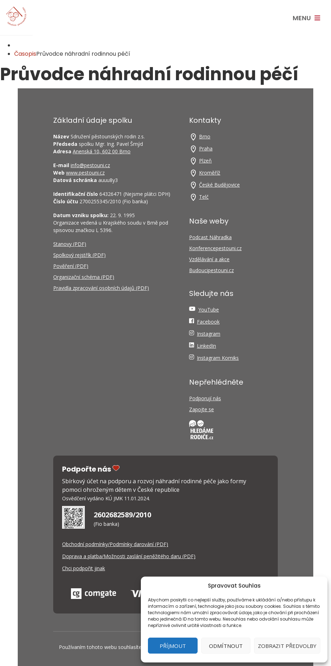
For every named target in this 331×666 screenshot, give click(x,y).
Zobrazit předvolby (287, 645)
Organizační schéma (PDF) (83, 277)
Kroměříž (209, 172)
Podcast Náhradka (210, 237)
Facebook (208, 321)
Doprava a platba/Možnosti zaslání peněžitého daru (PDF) (128, 556)
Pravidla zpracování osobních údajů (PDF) (101, 288)
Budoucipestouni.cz (211, 270)
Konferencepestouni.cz (215, 248)
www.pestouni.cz (85, 172)
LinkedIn (206, 345)
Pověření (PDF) (70, 266)
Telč (204, 196)
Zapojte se (201, 409)
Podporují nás (205, 398)
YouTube (208, 309)
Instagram (208, 333)
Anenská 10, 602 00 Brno (102, 151)
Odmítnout (226, 645)
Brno (204, 136)
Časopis (25, 54)
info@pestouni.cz (90, 165)
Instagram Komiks (218, 357)
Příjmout (173, 645)
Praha (206, 148)
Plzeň (205, 160)
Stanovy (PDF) (69, 244)
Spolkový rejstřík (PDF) (79, 255)
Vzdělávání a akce (209, 259)
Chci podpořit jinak (83, 568)
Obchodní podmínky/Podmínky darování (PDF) (115, 544)
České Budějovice (219, 184)
